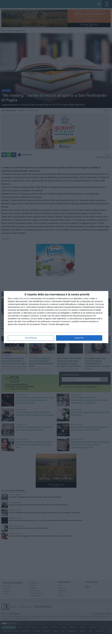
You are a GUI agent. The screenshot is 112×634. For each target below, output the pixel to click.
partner (27, 298)
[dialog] (56, 317)
